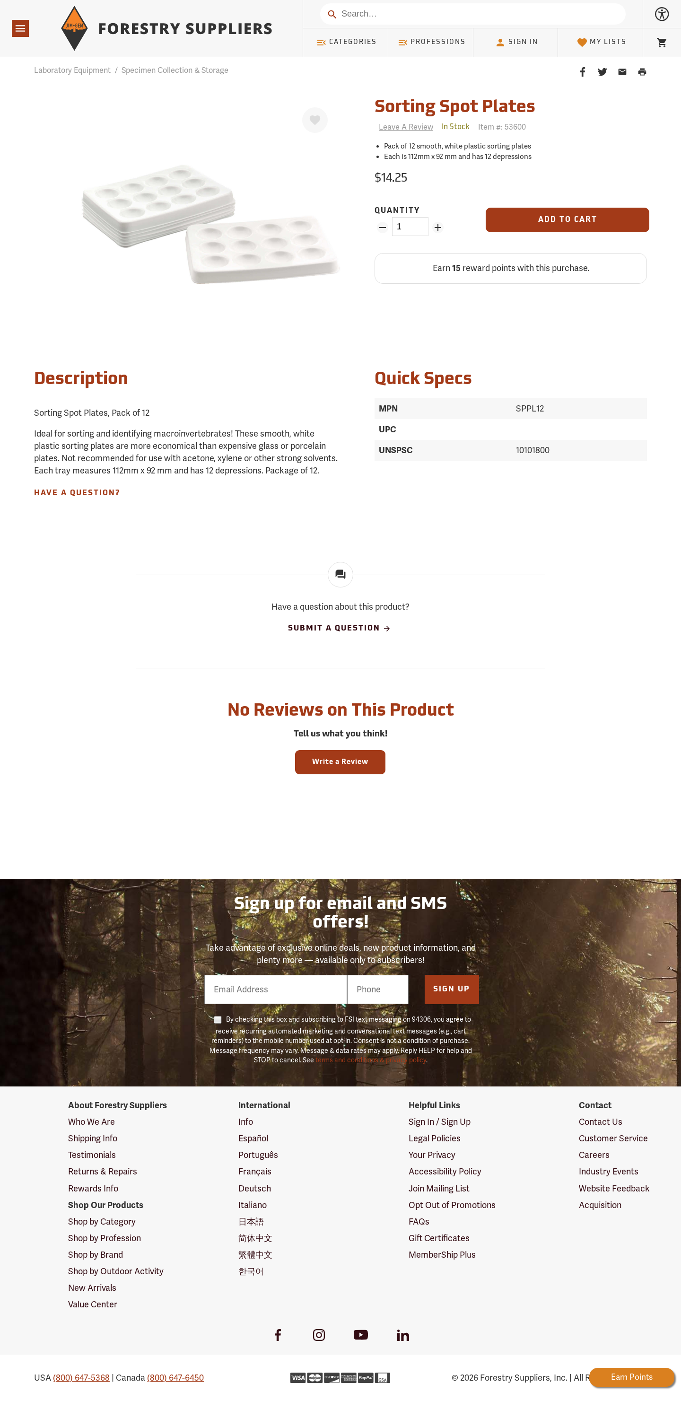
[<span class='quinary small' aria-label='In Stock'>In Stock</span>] (456, 127)
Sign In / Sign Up (440, 1122)
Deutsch (254, 1188)
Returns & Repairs (102, 1171)
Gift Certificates (439, 1238)
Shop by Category (102, 1222)
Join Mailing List (439, 1188)
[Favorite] (315, 120)
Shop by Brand (95, 1255)
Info (245, 1122)
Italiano (252, 1205)
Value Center (92, 1304)
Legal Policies (435, 1138)
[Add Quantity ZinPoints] (438, 227)
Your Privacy (432, 1155)
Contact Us (600, 1122)
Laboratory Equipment (72, 70)
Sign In (516, 42)
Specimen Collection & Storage (175, 70)
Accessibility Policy (445, 1171)
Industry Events (608, 1171)
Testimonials (92, 1155)
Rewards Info (93, 1188)
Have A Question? (77, 493)
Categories (346, 42)
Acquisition (600, 1205)
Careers (594, 1155)
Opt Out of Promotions (452, 1205)
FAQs (419, 1222)
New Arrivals (92, 1288)
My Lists (601, 42)
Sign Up (451, 989)
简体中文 (255, 1238)
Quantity (397, 211)
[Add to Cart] (567, 220)
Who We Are (91, 1122)
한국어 (251, 1271)
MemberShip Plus (442, 1255)
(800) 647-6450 (175, 1378)
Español (253, 1138)
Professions (431, 42)
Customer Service (613, 1138)
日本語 (251, 1222)
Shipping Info (92, 1138)
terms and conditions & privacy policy (370, 1060)
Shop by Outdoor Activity (116, 1271)
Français (254, 1171)
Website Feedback (614, 1188)
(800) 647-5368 (81, 1378)
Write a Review (340, 762)
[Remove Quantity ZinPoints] (382, 227)
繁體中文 (255, 1255)
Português (258, 1155)
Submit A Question (339, 628)
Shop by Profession (104, 1238)
